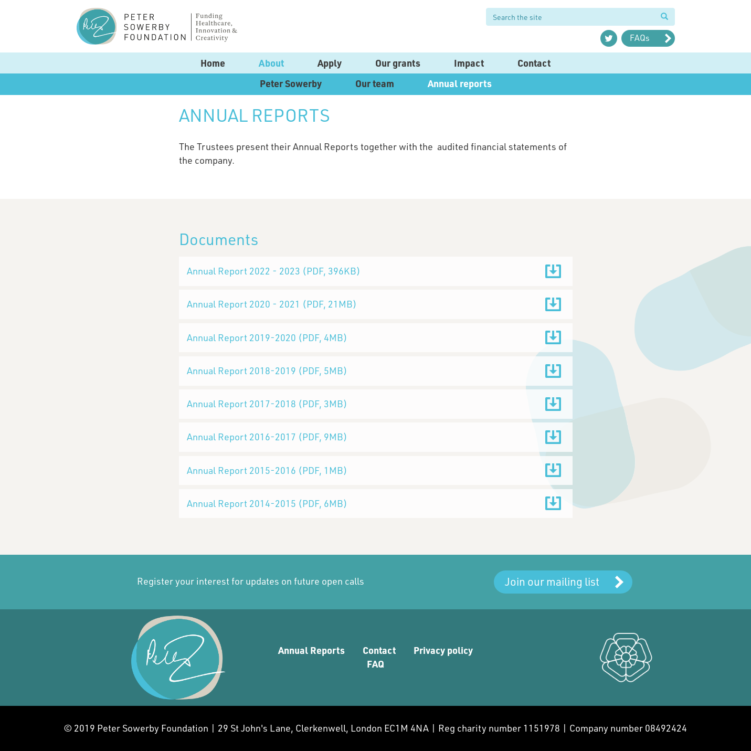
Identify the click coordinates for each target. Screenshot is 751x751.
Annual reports (460, 83)
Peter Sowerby (291, 83)
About (271, 63)
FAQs (640, 37)
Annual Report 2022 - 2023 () (274, 271)
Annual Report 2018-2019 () (267, 370)
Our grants (397, 63)
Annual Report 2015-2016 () (267, 470)
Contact (534, 63)
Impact (469, 63)
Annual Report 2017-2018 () (267, 403)
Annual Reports (311, 650)
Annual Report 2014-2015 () (267, 503)
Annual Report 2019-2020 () (267, 337)
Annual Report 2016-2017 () (267, 436)
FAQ (375, 664)
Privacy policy (443, 650)
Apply (330, 63)
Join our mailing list (552, 581)
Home (212, 63)
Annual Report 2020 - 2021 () (272, 304)
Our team (374, 83)
